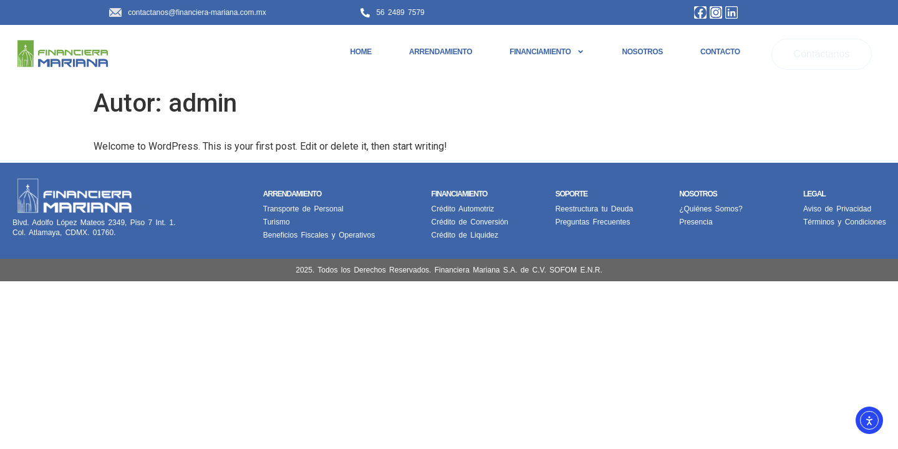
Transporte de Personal (303, 209)
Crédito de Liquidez (465, 235)
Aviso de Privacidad (837, 209)
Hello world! (140, 128)
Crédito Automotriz (463, 209)
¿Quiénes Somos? (710, 209)
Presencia (695, 222)
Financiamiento (546, 52)
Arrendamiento (440, 51)
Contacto (720, 51)
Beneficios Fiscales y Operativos (319, 235)
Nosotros (642, 51)
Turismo (276, 222)
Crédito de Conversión (470, 222)
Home (361, 51)
